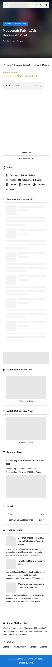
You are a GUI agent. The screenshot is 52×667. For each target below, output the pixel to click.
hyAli (30, 663)
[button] (11, 189)
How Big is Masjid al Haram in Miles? (31, 562)
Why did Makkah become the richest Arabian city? (31, 586)
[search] (36, 5)
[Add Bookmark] (20, 41)
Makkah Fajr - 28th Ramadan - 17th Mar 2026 (25, 462)
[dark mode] (41, 5)
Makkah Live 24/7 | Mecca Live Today (27, 659)
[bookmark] (46, 5)
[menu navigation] (6, 5)
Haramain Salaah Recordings (15, 24)
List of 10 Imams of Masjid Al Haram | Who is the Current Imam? (31, 541)
